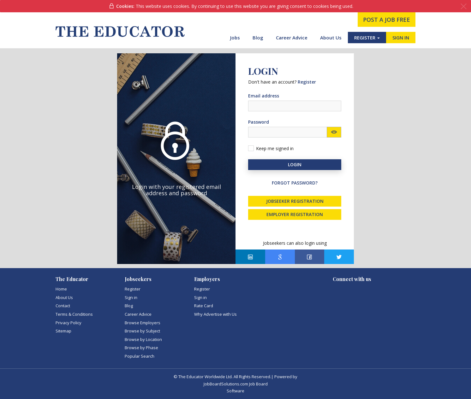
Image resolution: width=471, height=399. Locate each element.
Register (132, 289)
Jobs (235, 37)
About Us (331, 37)
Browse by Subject (142, 331)
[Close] (463, 6)
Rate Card (203, 305)
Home (61, 289)
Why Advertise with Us (215, 314)
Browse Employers (142, 323)
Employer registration (294, 214)
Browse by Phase (141, 347)
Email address (263, 96)
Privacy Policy (68, 323)
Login (294, 164)
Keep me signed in (275, 148)
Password (258, 122)
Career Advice (291, 37)
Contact (63, 305)
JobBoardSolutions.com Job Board (236, 384)
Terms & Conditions (74, 314)
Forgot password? (295, 183)
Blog (258, 37)
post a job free (386, 19)
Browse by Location (143, 339)
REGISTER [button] (367, 37)
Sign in (131, 297)
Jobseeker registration (295, 201)
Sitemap (63, 331)
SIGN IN (400, 37)
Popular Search (139, 356)
